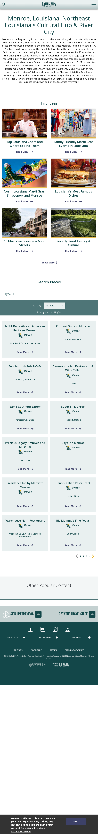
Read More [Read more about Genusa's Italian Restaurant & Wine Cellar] (70, 392)
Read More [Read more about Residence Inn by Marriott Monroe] (23, 506)
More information (21, 831)
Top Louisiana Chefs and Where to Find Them (24, 144)
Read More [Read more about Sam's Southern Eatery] (23, 428)
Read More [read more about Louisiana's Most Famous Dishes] (71, 201)
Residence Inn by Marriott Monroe (25, 485)
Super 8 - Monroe (73, 406)
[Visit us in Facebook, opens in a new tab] (30, 629)
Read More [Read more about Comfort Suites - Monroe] (70, 351)
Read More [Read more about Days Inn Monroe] (70, 468)
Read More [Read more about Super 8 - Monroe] (70, 428)
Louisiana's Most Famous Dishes (73, 193)
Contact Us (18, 650)
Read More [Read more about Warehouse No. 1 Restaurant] (23, 545)
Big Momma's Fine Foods (73, 520)
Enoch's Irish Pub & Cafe (25, 366)
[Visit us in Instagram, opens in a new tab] (67, 629)
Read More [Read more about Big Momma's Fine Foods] (70, 545)
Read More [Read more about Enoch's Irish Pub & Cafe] (23, 392)
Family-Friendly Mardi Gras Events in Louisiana (73, 144)
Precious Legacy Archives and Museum (25, 445)
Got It (76, 821)
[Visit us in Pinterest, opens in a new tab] (55, 629)
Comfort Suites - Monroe (73, 326)
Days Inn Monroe (73, 443)
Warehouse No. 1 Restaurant (25, 520)
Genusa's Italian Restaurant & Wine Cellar (73, 368)
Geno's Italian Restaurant (72, 483)
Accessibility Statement (74, 650)
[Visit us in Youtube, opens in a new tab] (42, 629)
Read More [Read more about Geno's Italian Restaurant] (70, 506)
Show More (48, 262)
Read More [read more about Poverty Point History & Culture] (71, 251)
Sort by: (37, 305)
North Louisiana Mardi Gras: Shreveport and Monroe (24, 193)
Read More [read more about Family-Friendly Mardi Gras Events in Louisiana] (71, 151)
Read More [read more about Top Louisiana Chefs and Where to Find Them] (22, 151)
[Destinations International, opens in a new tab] (37, 665)
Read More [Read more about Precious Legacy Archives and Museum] (23, 468)
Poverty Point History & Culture (73, 243)
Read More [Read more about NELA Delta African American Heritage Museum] (23, 351)
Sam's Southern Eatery (25, 406)
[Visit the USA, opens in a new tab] (60, 665)
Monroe (28, 334)
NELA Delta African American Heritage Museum (25, 328)
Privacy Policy (36, 650)
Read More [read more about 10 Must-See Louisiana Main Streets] (22, 251)
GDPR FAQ (53, 650)
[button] (16, 637)
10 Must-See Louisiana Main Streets (24, 243)
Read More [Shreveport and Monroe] (22, 201)
